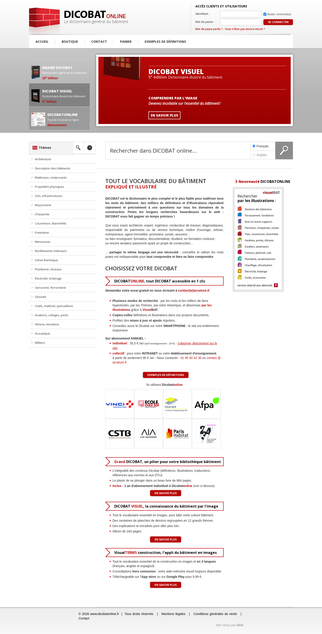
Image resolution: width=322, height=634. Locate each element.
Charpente (42, 214)
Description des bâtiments (52, 168)
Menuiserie (42, 242)
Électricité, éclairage (48, 278)
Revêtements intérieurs (51, 251)
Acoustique (42, 333)
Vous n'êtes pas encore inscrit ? (245, 29)
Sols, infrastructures (48, 196)
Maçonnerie (43, 205)
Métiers (40, 343)
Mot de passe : (204, 21)
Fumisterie (42, 233)
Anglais (263, 155)
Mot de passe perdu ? (208, 29)
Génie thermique (46, 260)
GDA (240, 625)
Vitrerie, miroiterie (47, 324)
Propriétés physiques (49, 187)
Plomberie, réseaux (48, 269)
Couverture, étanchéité (50, 223)
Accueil (42, 41)
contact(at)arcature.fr (194, 290)
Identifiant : (202, 13)
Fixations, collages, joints (51, 315)
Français (260, 146)
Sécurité (40, 297)
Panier (125, 41)
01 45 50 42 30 (190, 358)
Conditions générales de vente (215, 614)
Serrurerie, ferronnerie (50, 288)
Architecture (43, 159)
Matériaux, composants (51, 177)
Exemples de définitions (165, 41)
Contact (99, 41)
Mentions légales (173, 614)
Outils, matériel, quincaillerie (54, 306)
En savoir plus (166, 493)
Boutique (70, 41)
